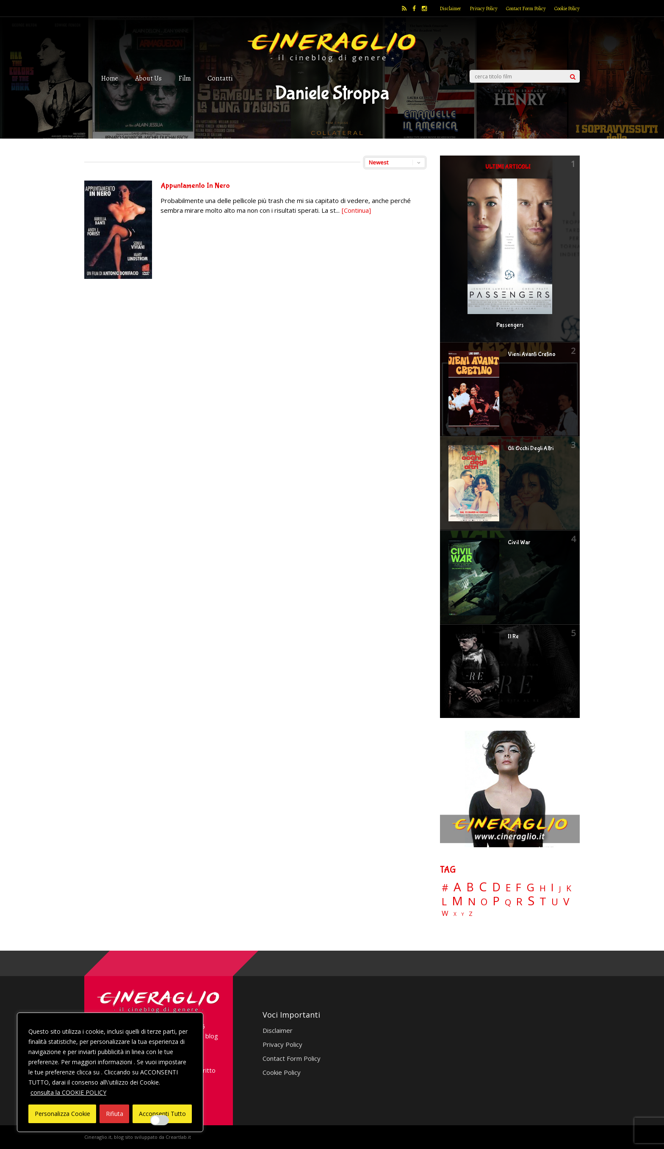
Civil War (519, 542)
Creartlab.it (178, 1137)
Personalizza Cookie (62, 1114)
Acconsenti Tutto (162, 1114)
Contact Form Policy (526, 8)
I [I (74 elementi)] (552, 887)
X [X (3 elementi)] (455, 914)
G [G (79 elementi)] (530, 887)
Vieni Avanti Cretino (532, 354)
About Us (148, 78)
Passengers (510, 325)
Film (185, 78)
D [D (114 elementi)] (496, 887)
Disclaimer (450, 8)
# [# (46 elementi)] (445, 888)
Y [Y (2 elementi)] (463, 914)
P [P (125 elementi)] (496, 901)
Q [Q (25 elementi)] (508, 902)
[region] (110, 1072)
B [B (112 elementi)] (470, 887)
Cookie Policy (567, 8)
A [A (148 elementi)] (457, 887)
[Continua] (356, 210)
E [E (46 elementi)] (508, 888)
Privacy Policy (484, 8)
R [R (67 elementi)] (519, 901)
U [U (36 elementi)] (554, 902)
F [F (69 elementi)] (518, 887)
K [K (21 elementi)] (568, 888)
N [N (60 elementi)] (472, 901)
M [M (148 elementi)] (457, 901)
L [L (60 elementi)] (444, 901)
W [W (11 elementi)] (445, 913)
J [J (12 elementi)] (560, 888)
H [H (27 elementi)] (543, 888)
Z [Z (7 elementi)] (471, 913)
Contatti (220, 78)
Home (109, 78)
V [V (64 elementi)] (566, 901)
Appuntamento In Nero (195, 185)
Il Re (513, 636)
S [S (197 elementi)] (531, 901)
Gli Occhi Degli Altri (530, 448)
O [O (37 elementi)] (484, 902)
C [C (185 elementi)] (483, 887)
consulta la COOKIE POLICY (68, 1092)
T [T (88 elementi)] (543, 901)
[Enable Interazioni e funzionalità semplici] (159, 1120)
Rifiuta (114, 1114)
